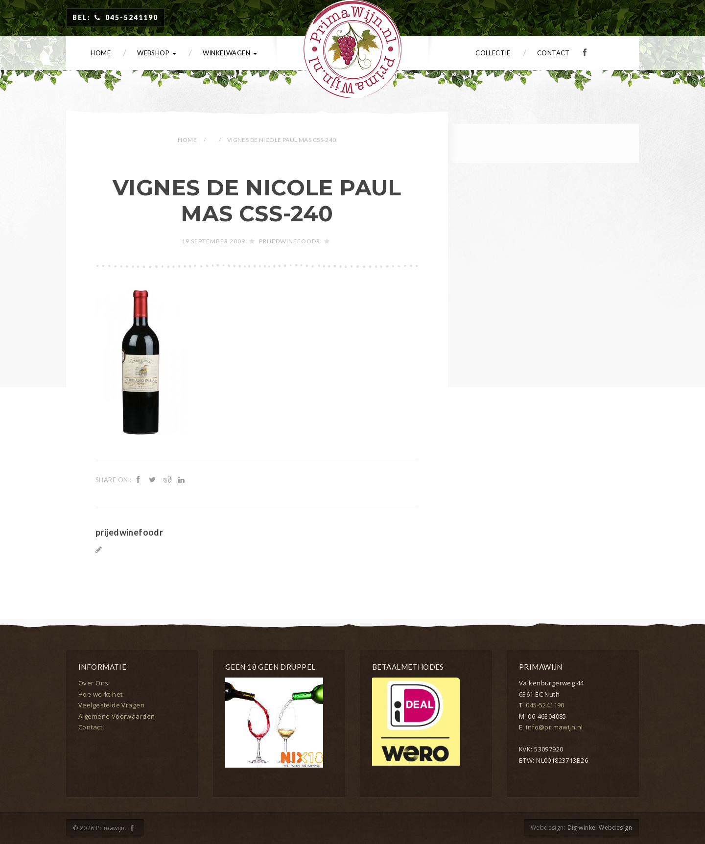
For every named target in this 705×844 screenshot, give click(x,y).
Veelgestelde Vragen (111, 705)
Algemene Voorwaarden (116, 716)
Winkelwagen (230, 53)
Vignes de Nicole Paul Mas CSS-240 (257, 200)
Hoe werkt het (100, 694)
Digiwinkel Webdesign (599, 827)
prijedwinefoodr (289, 241)
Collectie (493, 53)
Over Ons (93, 683)
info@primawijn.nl (554, 727)
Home (101, 53)
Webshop (156, 53)
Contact (553, 53)
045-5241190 (545, 705)
